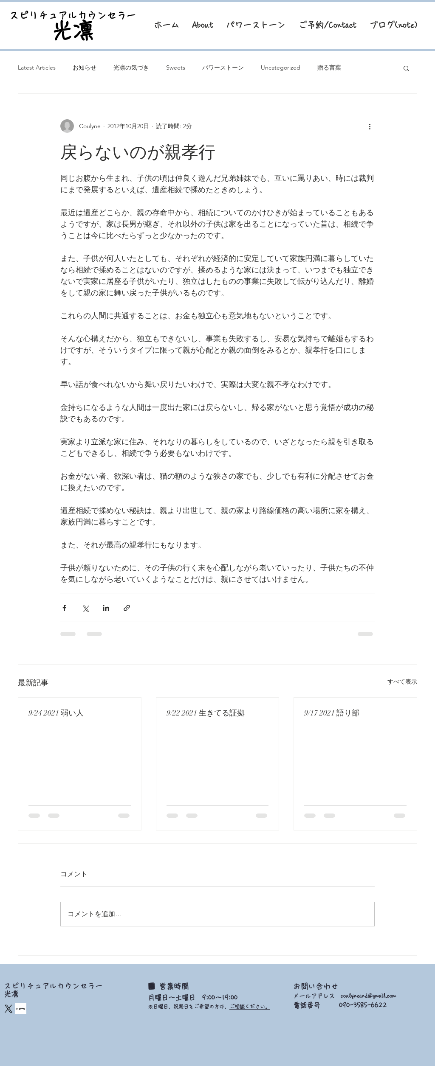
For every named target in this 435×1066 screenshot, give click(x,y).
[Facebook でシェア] (64, 608)
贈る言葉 (329, 67)
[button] (406, 68)
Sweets (175, 67)
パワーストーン (223, 67)
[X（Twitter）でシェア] (85, 608)
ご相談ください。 (249, 1006)
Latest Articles (37, 67)
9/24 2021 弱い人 (56, 713)
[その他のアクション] (369, 126)
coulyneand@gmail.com (368, 996)
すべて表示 (402, 681)
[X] (8, 1008)
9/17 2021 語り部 (331, 713)
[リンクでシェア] (127, 608)
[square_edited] (20, 1008)
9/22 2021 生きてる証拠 (206, 713)
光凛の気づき (131, 67)
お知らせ (84, 67)
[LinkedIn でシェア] (106, 608)
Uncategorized (280, 67)
